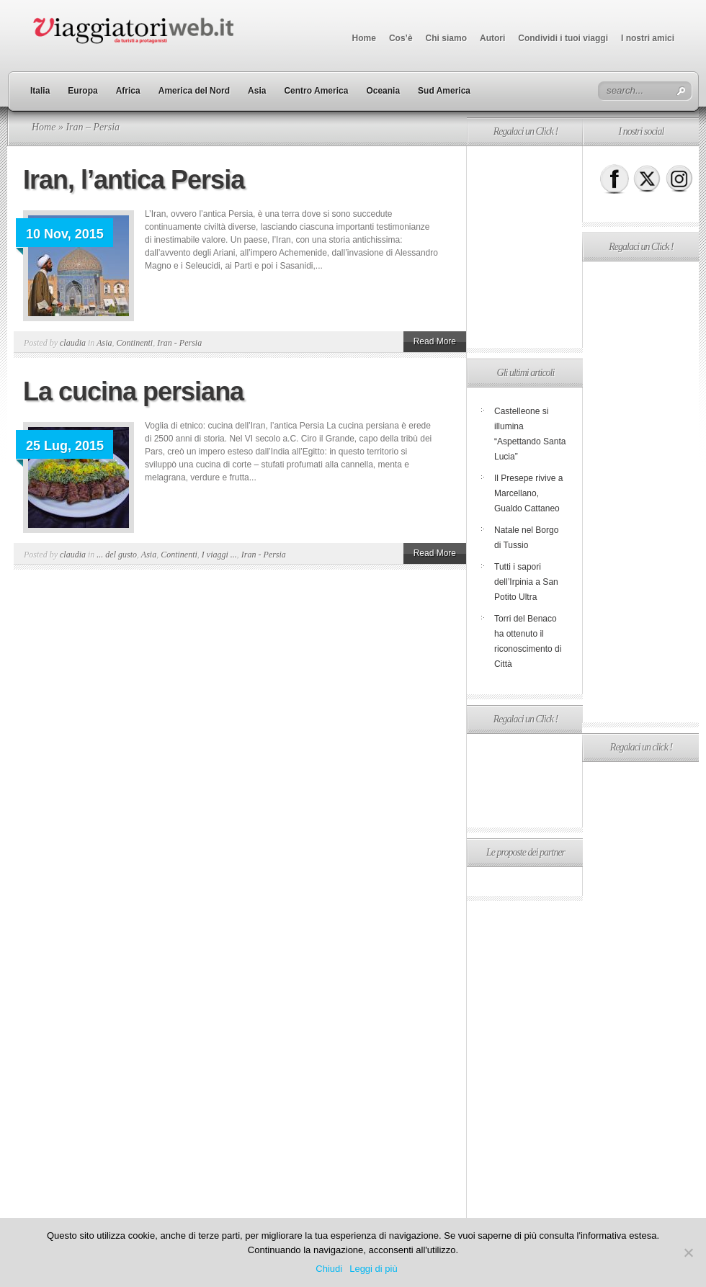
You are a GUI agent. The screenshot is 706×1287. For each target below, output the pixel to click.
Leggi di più (373, 1268)
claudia (73, 343)
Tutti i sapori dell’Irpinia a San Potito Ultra (526, 582)
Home (364, 38)
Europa (82, 91)
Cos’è (401, 38)
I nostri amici (647, 38)
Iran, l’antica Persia (133, 179)
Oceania (383, 91)
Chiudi (329, 1268)
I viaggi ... (219, 555)
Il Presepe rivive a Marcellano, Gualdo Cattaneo (528, 493)
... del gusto (117, 555)
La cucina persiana (133, 391)
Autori (492, 38)
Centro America (316, 91)
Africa (128, 91)
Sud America (444, 91)
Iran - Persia (179, 343)
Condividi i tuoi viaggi (563, 38)
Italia (40, 91)
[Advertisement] (524, 247)
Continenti (134, 343)
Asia (257, 91)
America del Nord (194, 91)
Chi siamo (446, 38)
